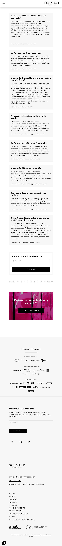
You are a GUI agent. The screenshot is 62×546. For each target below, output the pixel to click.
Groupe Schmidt (16, 511)
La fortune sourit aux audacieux (26, 53)
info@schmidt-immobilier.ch (22, 477)
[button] (4, 3)
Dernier (50, 282)
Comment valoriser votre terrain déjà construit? (28, 17)
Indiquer (13, 502)
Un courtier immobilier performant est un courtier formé (31, 79)
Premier (12, 282)
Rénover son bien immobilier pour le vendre (28, 117)
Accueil (12, 493)
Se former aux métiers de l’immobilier (29, 143)
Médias (12, 517)
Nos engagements (17, 508)
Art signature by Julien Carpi (21, 519)
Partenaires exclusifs (18, 514)
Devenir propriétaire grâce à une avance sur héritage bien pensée (30, 219)
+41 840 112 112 (15, 481)
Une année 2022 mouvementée (26, 168)
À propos (13, 505)
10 (41, 282)
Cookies (31, 536)
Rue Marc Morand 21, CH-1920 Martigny (26, 484)
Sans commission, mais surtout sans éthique (28, 194)
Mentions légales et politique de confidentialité (40, 534)
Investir (12, 499)
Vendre (12, 496)
